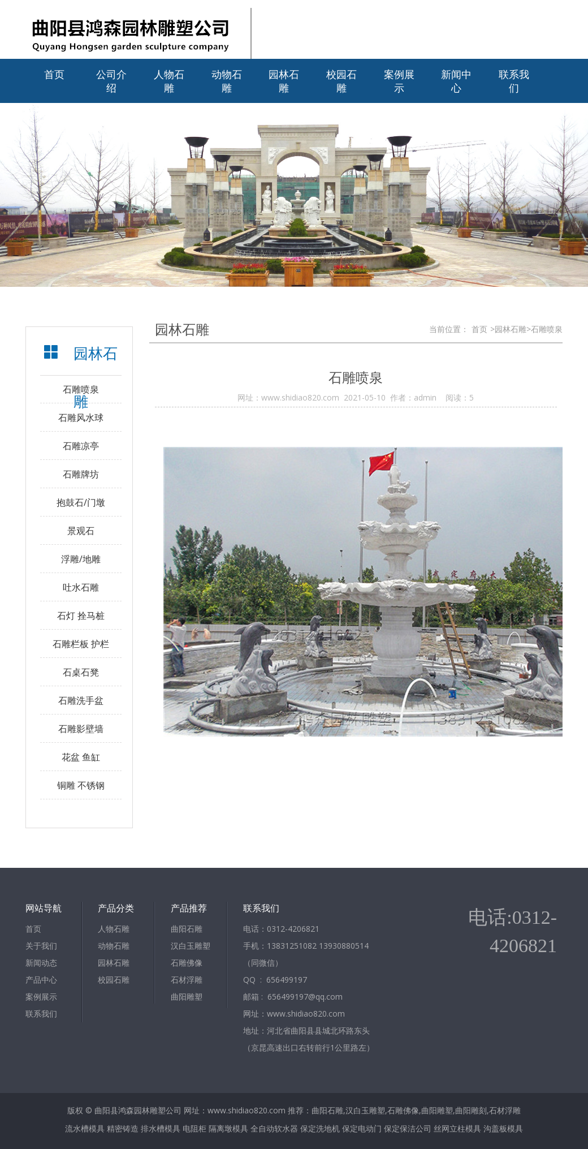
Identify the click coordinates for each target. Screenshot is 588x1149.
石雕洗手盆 (80, 700)
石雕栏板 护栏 (81, 644)
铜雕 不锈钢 (81, 785)
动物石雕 (226, 80)
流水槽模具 (85, 1128)
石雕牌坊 (81, 474)
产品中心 (41, 979)
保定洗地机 (320, 1128)
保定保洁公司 (407, 1128)
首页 (54, 74)
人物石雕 (169, 80)
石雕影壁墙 (80, 728)
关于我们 (41, 945)
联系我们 (514, 80)
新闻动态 (41, 962)
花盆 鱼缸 (81, 757)
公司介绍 (111, 80)
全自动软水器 (274, 1128)
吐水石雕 (81, 587)
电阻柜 (194, 1128)
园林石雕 (284, 80)
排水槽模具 (160, 1128)
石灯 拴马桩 (81, 615)
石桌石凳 (81, 672)
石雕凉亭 (81, 446)
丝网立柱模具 (457, 1128)
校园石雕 (341, 80)
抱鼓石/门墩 (81, 502)
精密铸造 (123, 1128)
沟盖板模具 (503, 1128)
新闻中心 (456, 80)
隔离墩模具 (228, 1128)
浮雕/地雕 (81, 559)
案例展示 (399, 80)
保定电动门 (362, 1128)
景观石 (80, 530)
